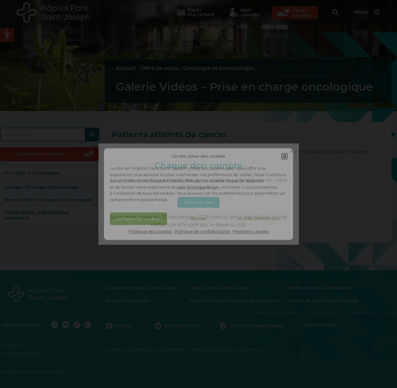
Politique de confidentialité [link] (202, 231)
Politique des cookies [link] (150, 231)
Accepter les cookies (138, 218)
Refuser (198, 218)
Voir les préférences (258, 218)
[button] (284, 156)
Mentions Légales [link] (251, 231)
